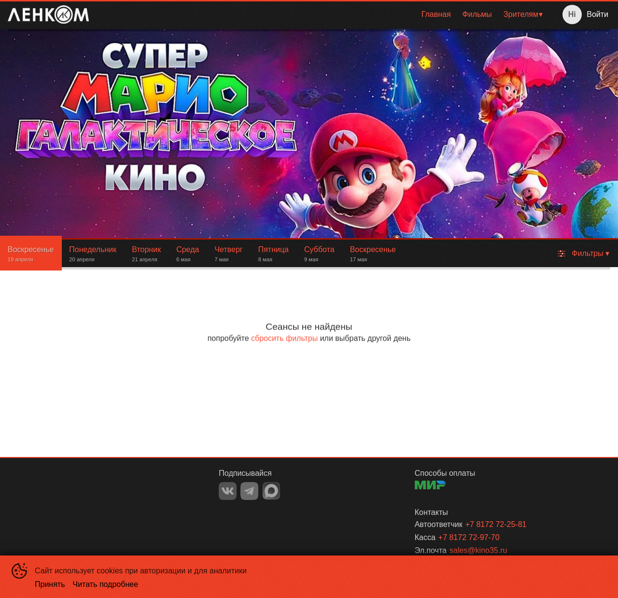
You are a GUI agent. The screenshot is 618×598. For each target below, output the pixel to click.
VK (228, 491)
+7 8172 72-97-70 (469, 537)
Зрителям (521, 14)
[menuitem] (436, 14)
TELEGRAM (249, 491)
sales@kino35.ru (478, 550)
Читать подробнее (106, 584)
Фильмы (477, 14)
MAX (271, 491)
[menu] (322, 14)
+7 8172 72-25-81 (496, 524)
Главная (436, 14)
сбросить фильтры (284, 338)
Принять (50, 584)
